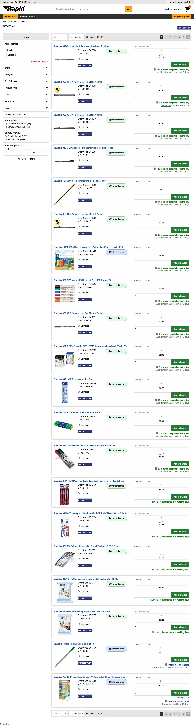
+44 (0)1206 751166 (25, 2)
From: (8, 149)
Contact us (8, 2)
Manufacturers (26, 16)
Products (9, 16)
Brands (14, 21)
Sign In (166, 9)
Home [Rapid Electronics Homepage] (6, 21)
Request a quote (181, 16)
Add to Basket (180, 64)
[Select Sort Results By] (59, 37)
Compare (83, 59)
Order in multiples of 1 (180, 698)
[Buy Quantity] (152, 64)
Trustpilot (4, 724)
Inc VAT (172, 2)
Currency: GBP (184, 2)
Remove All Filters (39, 62)
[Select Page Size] (76, 37)
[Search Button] (128, 9)
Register (177, 9)
